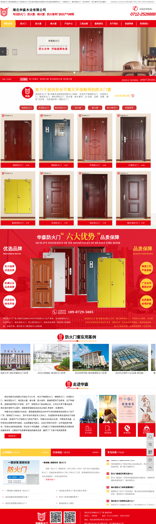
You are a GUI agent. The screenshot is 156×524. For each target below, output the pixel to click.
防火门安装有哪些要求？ (69, 497)
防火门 (23, 24)
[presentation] (3, 51)
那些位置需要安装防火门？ (16, 503)
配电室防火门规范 (66, 503)
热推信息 (114, 2)
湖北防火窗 (44, 79)
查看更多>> (13, 436)
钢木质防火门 (61, 108)
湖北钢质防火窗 (56, 79)
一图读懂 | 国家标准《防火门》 (17, 491)
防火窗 (38, 24)
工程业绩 (84, 24)
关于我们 (114, 24)
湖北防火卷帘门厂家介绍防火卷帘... (73, 491)
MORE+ (45, 452)
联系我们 (144, 24)
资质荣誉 (129, 24)
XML (139, 2)
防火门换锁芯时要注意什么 (122, 474)
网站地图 (129, 2)
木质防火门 (44, 108)
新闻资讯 (99, 24)
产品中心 (68, 24)
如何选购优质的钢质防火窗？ (17, 497)
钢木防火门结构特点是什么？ (123, 501)
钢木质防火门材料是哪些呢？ (123, 488)
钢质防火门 (27, 108)
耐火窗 (53, 24)
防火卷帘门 (112, 108)
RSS (135, 2)
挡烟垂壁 (129, 108)
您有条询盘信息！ (148, 2)
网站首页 (8, 24)
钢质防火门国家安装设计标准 (123, 460)
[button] (74, 72)
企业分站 (121, 2)
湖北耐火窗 (67, 79)
